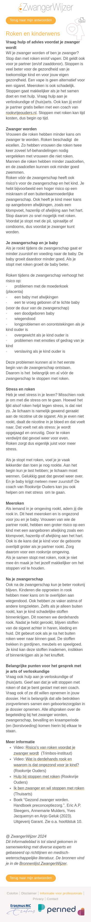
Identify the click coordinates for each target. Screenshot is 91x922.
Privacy (38, 899)
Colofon (12, 893)
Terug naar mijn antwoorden (31, 20)
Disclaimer (29, 893)
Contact (52, 899)
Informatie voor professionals (61, 893)
